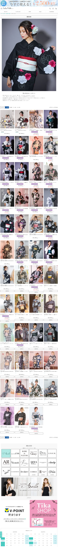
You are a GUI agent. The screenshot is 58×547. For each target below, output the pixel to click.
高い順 (18, 107)
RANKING (52, 11)
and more (29, 497)
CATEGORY (18, 11)
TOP (1, 13)
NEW (30, 11)
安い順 (14, 107)
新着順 (11, 107)
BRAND (5, 11)
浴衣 (4, 13)
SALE (40, 11)
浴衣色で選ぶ (8, 13)
